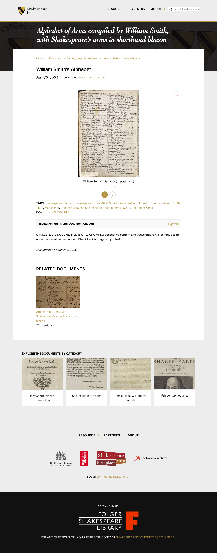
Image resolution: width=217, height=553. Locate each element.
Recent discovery (72, 207)
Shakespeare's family (126, 58)
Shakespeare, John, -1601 (91, 203)
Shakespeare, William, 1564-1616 (130, 203)
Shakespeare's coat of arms (103, 207)
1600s (126, 207)
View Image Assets (177, 94)
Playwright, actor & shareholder (42, 398)
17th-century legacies (174, 395)
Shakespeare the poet (86, 395)
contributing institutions (112, 476)
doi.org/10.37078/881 (56, 212)
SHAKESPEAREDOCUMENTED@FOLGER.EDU (146, 537)
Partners (137, 9)
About (156, 9)
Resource (115, 9)
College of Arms (142, 207)
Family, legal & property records (87, 58)
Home (40, 58)
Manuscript (52, 207)
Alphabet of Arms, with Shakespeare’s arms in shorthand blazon (57, 316)
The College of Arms (94, 77)
